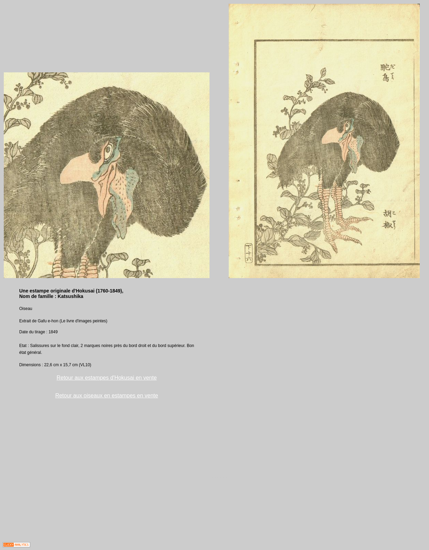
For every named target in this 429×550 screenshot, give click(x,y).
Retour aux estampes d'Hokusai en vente (107, 378)
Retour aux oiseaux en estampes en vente (106, 395)
